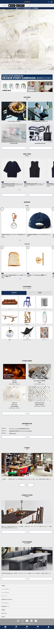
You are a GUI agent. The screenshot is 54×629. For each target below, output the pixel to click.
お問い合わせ (4, 613)
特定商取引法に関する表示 (6, 599)
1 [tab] (25, 72)
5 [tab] (27, 190)
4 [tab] (25, 190)
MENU (52, 1)
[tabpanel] (27, 39)
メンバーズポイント (5, 589)
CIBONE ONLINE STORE (27, 3)
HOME (5, 627)
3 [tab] (28, 72)
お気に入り (27, 627)
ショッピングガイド (5, 592)
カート (38, 627)
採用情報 (3, 609)
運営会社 (3, 616)
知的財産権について (5, 606)
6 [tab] (29, 190)
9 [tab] (34, 190)
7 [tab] (30, 190)
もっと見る (27, 147)
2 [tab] (27, 72)
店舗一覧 (27, 485)
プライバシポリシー (5, 602)
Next (47, 174)
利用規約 (3, 585)
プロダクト (16, 627)
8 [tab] (32, 190)
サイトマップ (4, 596)
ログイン (48, 627)
